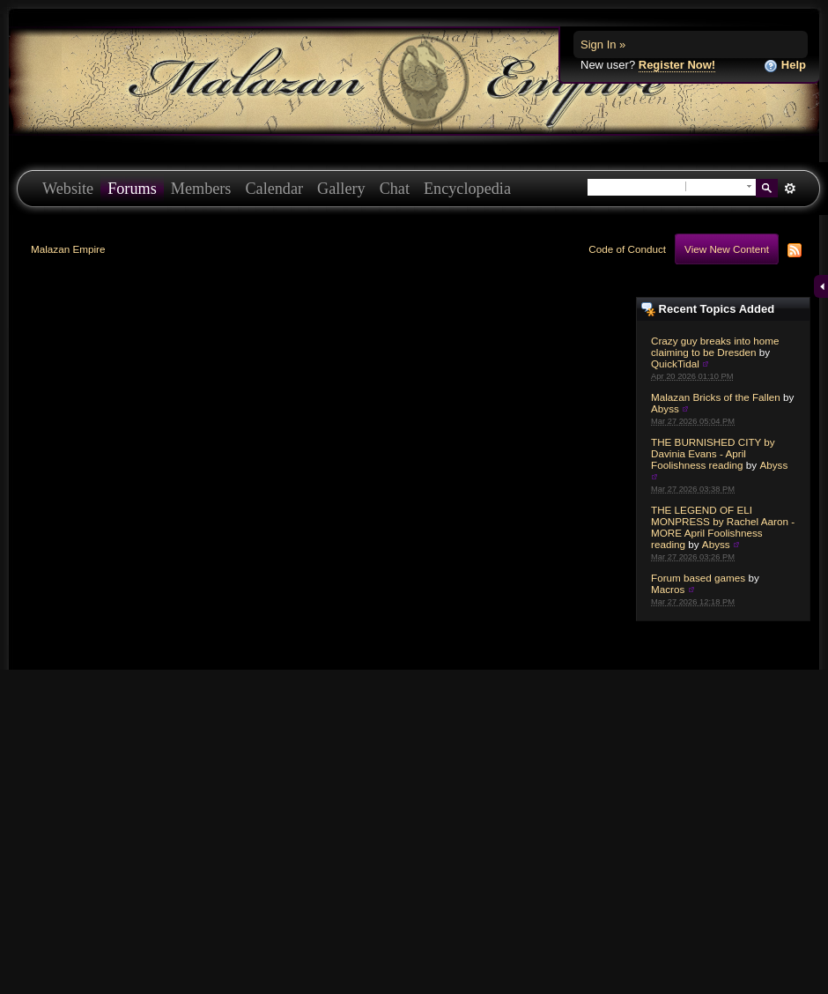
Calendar (274, 188)
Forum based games (698, 577)
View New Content (726, 249)
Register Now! (677, 64)
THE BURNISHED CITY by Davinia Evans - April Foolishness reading (713, 453)
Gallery (341, 188)
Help (785, 65)
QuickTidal (675, 363)
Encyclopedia (467, 188)
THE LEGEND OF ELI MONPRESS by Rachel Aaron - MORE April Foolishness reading (723, 527)
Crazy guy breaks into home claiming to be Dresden (715, 346)
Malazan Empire (68, 249)
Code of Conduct (627, 249)
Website (67, 188)
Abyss (665, 408)
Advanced (790, 188)
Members (201, 188)
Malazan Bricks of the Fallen (715, 397)
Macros (667, 589)
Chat (395, 188)
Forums (132, 188)
